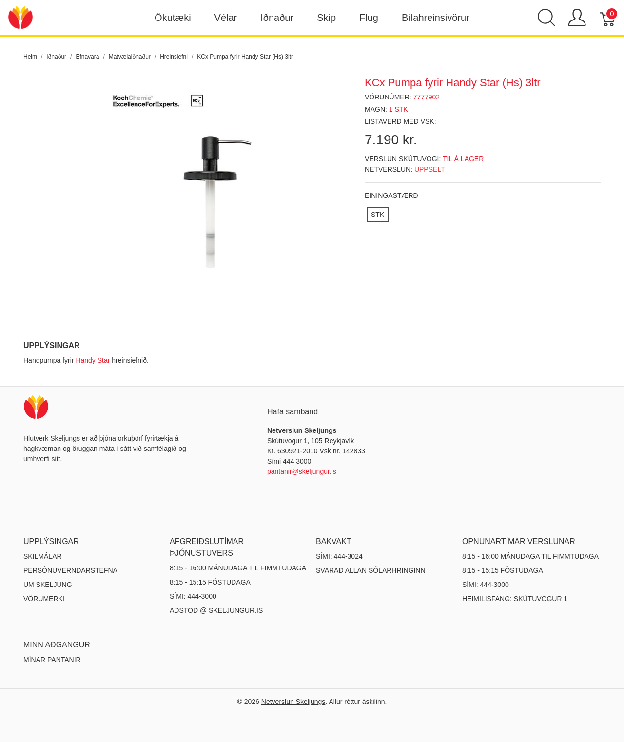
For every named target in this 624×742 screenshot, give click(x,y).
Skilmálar (42, 556)
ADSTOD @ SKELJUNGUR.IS (216, 610)
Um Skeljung (47, 584)
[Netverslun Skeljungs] (20, 17)
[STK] (378, 214)
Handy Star (93, 360)
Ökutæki (173, 17)
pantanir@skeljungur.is (301, 471)
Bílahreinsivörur (435, 17)
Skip (326, 17)
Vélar (225, 17)
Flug (368, 17)
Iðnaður (276, 17)
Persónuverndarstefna (70, 570)
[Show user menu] (577, 17)
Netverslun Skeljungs (293, 701)
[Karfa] (608, 17)
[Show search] (546, 17)
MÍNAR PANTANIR (52, 660)
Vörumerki (44, 599)
